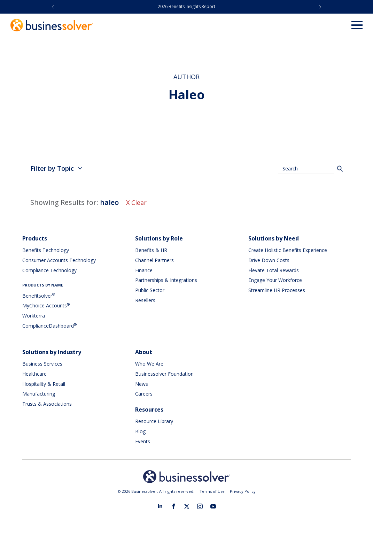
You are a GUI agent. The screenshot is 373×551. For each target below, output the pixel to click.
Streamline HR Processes (276, 290)
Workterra (33, 315)
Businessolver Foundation (164, 373)
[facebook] (173, 506)
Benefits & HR (151, 250)
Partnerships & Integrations (166, 280)
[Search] (340, 168)
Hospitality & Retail (43, 384)
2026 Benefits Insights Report (186, 6)
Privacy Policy (243, 491)
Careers (144, 393)
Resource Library (154, 421)
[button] (53, 6)
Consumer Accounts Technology (59, 260)
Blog (140, 431)
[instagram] (199, 506)
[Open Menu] (357, 25)
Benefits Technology (45, 250)
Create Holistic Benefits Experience (287, 250)
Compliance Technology (49, 270)
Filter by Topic (56, 168)
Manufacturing (38, 393)
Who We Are (149, 363)
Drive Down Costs (268, 260)
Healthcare (34, 373)
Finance (144, 270)
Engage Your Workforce (275, 280)
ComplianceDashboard (49, 325)
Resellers (145, 300)
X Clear (136, 202)
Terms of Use (212, 491)
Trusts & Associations (47, 403)
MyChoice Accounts (46, 305)
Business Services (42, 363)
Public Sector (149, 290)
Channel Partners (154, 260)
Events (142, 441)
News (141, 384)
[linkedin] (160, 506)
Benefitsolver (38, 295)
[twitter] (186, 506)
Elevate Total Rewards (273, 270)
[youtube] (213, 506)
